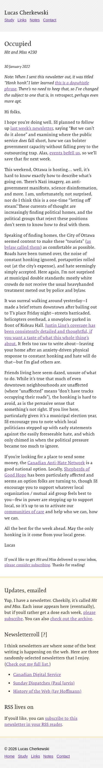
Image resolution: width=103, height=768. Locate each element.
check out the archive (71, 618)
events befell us (64, 152)
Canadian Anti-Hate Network (56, 462)
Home (9, 756)
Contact (49, 20)
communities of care (24, 511)
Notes (35, 20)
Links (22, 20)
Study (9, 20)
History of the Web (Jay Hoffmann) (47, 691)
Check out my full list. (27, 664)
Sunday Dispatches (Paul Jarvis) (44, 683)
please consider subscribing (27, 564)
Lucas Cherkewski (26, 12)
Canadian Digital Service (37, 674)
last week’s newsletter (31, 128)
